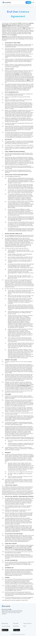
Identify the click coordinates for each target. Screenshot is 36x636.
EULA (24, 626)
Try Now (28, 2)
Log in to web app (6, 626)
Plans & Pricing (5, 623)
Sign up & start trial (27, 623)
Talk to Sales (15, 623)
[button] (33, 2)
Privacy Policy (16, 626)
